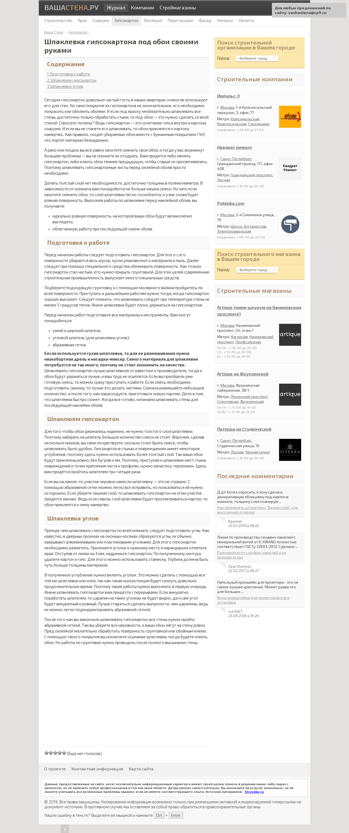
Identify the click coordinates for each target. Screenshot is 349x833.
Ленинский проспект (249, 396)
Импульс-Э (228, 95)
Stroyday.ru (254, 791)
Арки (82, 20)
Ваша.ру (71, 7)
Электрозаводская (234, 231)
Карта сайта (141, 768)
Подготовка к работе (68, 73)
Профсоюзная (248, 341)
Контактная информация (97, 768)
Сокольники (258, 123)
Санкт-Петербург (236, 158)
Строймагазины (178, 7)
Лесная (223, 179)
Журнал (116, 7)
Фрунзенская (252, 401)
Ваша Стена (53, 32)
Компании (142, 7)
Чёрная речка (257, 452)
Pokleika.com (230, 203)
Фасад (205, 20)
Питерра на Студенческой (244, 428)
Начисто (246, 20)
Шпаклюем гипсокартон (71, 80)
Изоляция (153, 20)
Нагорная (239, 336)
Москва (227, 107)
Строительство (58, 20)
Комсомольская (245, 118)
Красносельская (232, 123)
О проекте (55, 768)
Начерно (225, 20)
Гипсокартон (77, 32)
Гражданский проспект (251, 174)
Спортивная (228, 401)
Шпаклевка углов (65, 86)
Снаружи (100, 20)
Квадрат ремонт (234, 147)
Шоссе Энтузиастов (248, 226)
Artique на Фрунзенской (242, 373)
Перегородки (180, 20)
